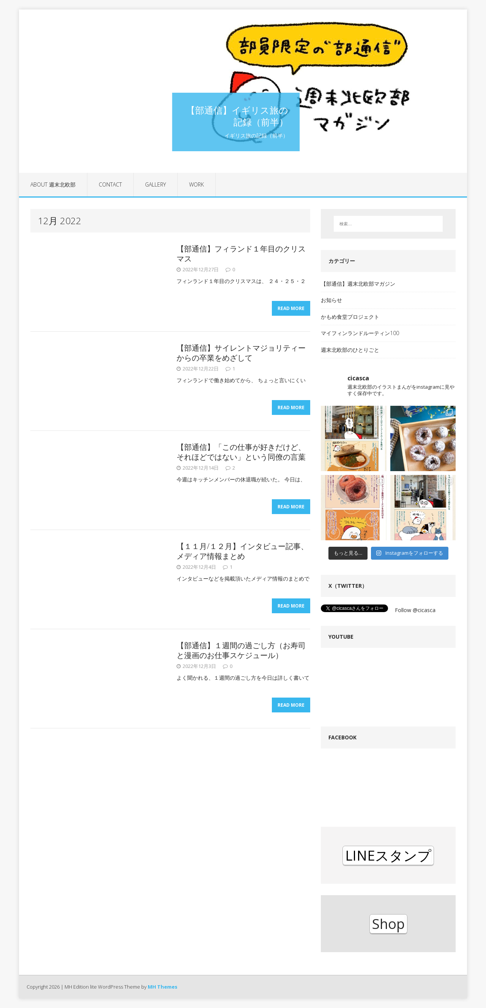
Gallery (155, 184)
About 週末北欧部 (53, 184)
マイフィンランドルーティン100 (360, 333)
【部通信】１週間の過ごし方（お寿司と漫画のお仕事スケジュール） (241, 650)
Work (196, 184)
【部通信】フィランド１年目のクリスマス (241, 254)
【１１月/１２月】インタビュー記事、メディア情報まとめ (242, 551)
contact (110, 184)
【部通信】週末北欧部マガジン (358, 283)
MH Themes (162, 986)
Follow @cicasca (415, 610)
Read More (291, 308)
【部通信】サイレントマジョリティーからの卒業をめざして (241, 353)
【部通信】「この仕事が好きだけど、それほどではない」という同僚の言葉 (241, 452)
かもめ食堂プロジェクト (350, 316)
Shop (388, 924)
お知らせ (331, 300)
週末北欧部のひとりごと (350, 349)
